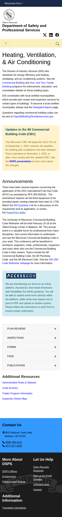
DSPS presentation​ (20, 161)
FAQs (10, 356)
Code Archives (10, 388)
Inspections (15, 338)
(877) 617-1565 (12, 446)
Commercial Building (13, 82)
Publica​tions (16, 365)
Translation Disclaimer (14, 508)
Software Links (41, 484)
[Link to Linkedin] (51, 35)
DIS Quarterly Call (23, 205)
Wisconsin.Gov (13, 3)
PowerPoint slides (16, 212)
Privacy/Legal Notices (14, 481)
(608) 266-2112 (12, 442)
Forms (11, 347)
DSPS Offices (9, 471)
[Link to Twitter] (45, 35)
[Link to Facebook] (57, 35)
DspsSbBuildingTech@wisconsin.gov (33, 116)
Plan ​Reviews (16, 328)
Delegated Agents (42, 107)
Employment (9, 476)
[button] (58, 43)
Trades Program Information (17, 393)
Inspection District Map (14, 398)
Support (37, 489)
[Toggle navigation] (5, 43)
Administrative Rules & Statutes (19, 382)
